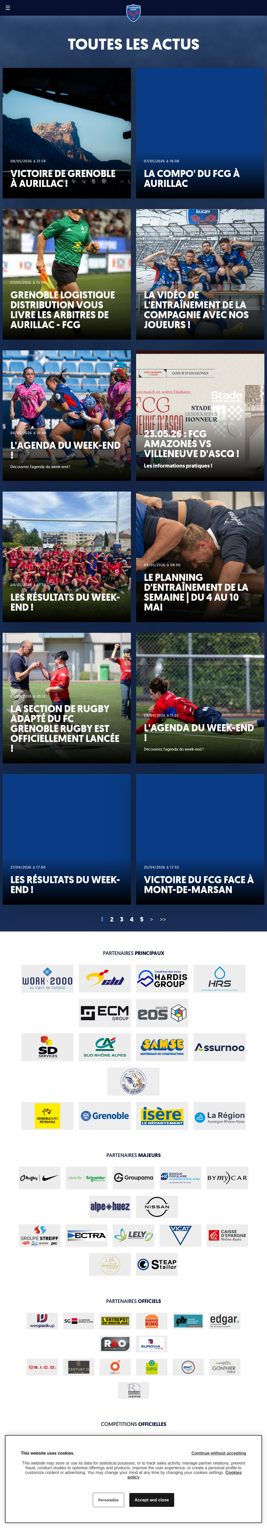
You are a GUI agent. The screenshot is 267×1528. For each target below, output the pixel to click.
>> (163, 919)
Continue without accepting (218, 1453)
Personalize (108, 1500)
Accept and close (152, 1500)
